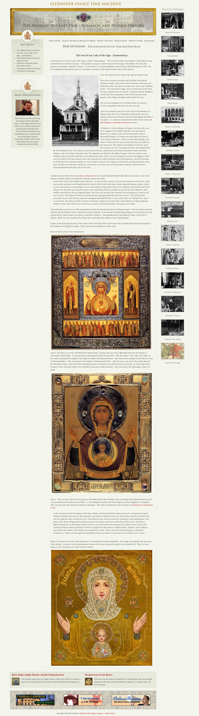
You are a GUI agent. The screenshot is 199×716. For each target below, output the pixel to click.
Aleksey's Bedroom (172, 117)
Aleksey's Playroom (172, 164)
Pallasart (149, 41)
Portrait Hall (172, 46)
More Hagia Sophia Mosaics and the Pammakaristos (38, 674)
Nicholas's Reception (172, 329)
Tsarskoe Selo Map (172, 353)
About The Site (105, 41)
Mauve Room (172, 70)
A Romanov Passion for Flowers (28, 68)
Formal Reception (172, 188)
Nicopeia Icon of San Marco (98, 674)
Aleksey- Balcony (172, 235)
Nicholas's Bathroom (172, 282)
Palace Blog (120, 41)
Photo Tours (136, 41)
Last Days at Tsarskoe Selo (86, 176)
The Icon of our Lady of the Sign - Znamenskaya (26, 54)
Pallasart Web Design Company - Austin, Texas (97, 713)
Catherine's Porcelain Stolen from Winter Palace (26, 64)
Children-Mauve (172, 259)
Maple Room (172, 93)
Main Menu (55, 41)
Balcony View (172, 211)
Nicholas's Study (172, 141)
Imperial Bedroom (172, 22)
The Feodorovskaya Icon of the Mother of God (28, 59)
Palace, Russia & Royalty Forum (78, 41)
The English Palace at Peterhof (27, 50)
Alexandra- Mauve (172, 306)
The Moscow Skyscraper (25, 71)
